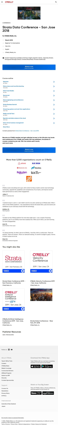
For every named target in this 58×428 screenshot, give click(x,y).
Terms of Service (6, 424)
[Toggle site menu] (2, 2)
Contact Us (5, 388)
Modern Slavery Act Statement (39, 424)
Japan (3, 406)
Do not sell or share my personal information (13, 418)
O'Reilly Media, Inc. (10, 52)
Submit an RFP (6, 375)
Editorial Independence (24, 424)
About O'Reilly (6, 358)
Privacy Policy (5, 393)
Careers (4, 363)
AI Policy (4, 396)
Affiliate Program (6, 373)
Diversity (4, 378)
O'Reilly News (5, 366)
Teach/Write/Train (7, 361)
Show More (6, 127)
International (6, 401)
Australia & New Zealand (9, 404)
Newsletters (5, 391)
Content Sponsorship (8, 380)
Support (4, 385)
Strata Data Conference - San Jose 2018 (27, 131)
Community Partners (7, 370)
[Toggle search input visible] (56, 2)
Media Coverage (6, 368)
